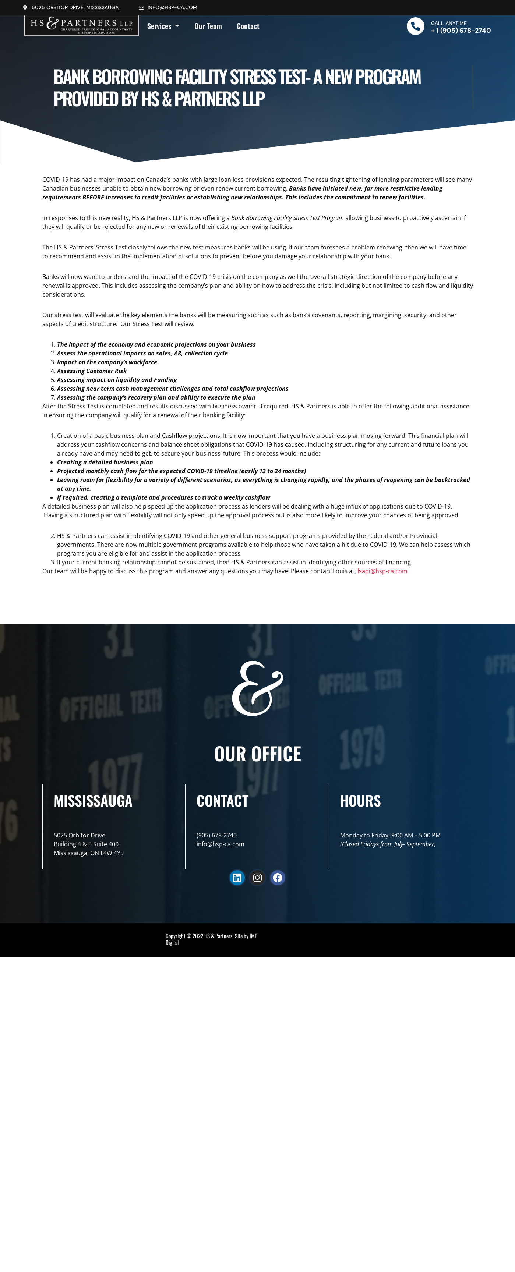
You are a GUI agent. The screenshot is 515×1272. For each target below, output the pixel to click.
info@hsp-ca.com (172, 7)
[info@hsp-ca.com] (141, 7)
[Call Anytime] (415, 26)
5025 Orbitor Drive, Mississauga (75, 7)
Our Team (208, 25)
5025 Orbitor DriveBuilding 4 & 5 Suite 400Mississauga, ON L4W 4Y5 (89, 844)
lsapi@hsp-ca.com (382, 571)
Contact (248, 25)
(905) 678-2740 (217, 835)
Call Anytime (449, 23)
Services (163, 25)
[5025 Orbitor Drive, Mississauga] (25, 7)
